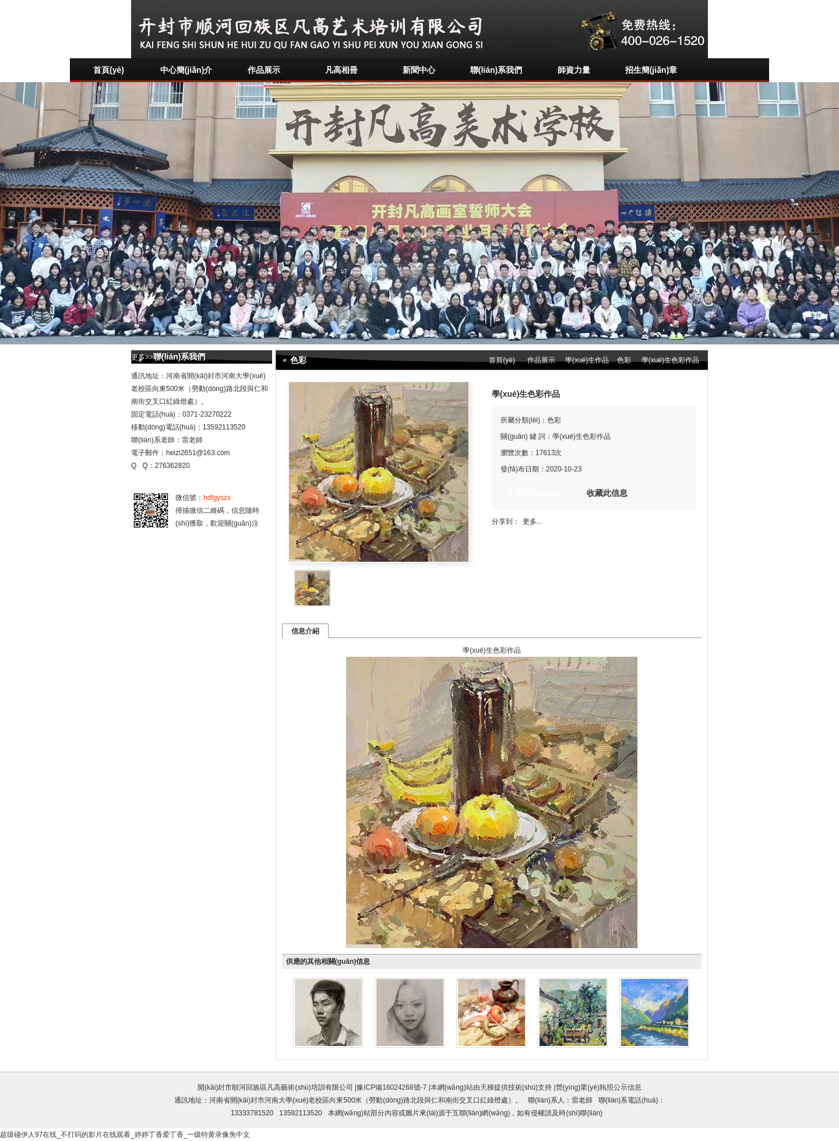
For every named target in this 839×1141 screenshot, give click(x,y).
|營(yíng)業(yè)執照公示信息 (596, 1087)
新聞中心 (419, 70)
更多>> (142, 357)
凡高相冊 (341, 70)
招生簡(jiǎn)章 (651, 70)
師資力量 (574, 70)
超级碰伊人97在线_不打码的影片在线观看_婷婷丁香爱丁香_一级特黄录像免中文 (125, 1135)
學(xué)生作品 (587, 360)
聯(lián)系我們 (496, 70)
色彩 (624, 360)
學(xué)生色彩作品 (669, 360)
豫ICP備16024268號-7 (391, 1087)
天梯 (487, 1087)
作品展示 (264, 70)
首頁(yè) (108, 70)
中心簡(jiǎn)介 (186, 70)
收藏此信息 (607, 493)
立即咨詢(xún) (532, 493)
